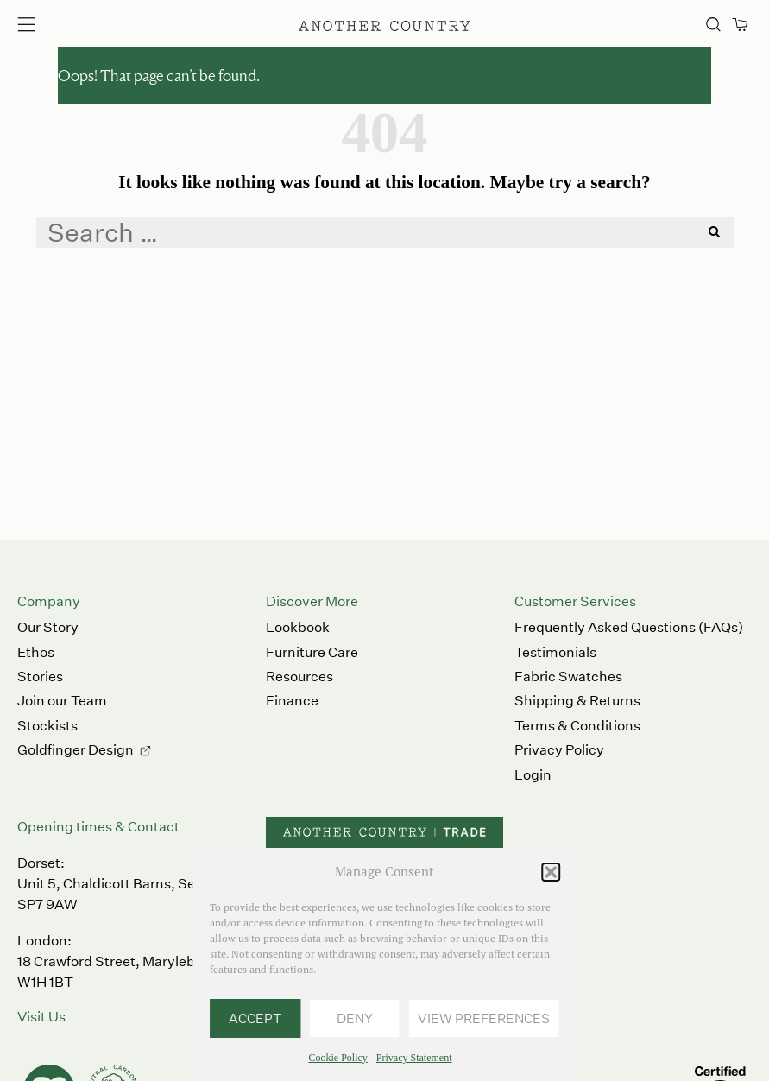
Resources (299, 676)
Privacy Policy (559, 750)
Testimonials (555, 652)
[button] (550, 872)
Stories (40, 676)
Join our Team (62, 700)
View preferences (484, 1018)
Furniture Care (312, 652)
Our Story (48, 627)
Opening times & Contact (98, 827)
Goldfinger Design (75, 750)
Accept (255, 1018)
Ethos (35, 652)
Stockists (47, 726)
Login (533, 775)
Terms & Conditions (577, 726)
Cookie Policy (338, 1058)
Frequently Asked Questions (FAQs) (628, 627)
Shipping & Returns (577, 700)
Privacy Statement (414, 1058)
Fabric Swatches (568, 676)
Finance (292, 700)
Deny (355, 1018)
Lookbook (298, 627)
